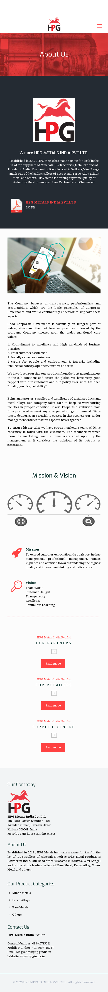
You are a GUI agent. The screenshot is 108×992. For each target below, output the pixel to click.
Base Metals (20, 907)
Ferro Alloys (20, 900)
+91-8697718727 (38, 3)
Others (17, 914)
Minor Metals (21, 893)
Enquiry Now (54, 12)
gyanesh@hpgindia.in (70, 3)
